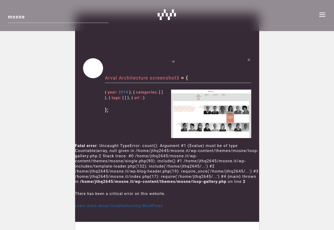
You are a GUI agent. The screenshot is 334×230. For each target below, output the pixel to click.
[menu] (322, 15)
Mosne (167, 14)
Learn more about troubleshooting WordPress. (119, 206)
